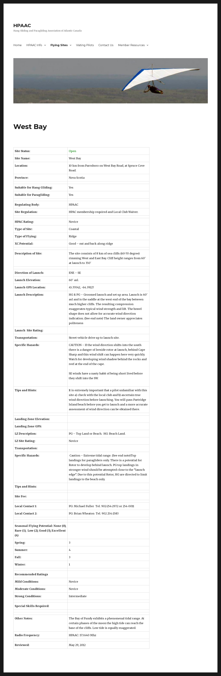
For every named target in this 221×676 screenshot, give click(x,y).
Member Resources (131, 45)
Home (17, 45)
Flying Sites (59, 45)
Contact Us (105, 45)
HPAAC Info (34, 45)
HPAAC (22, 25)
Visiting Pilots (85, 45)
